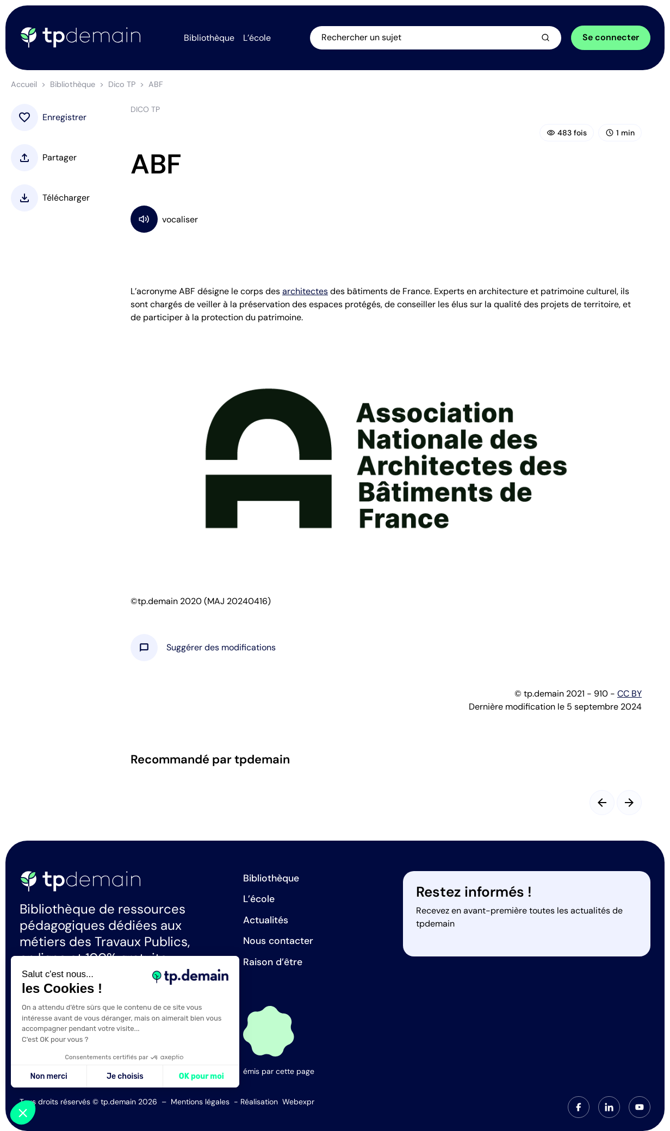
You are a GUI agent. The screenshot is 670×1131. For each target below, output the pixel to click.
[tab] (579, 1107)
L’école (259, 899)
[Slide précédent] (602, 802)
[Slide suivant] (629, 802)
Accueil (24, 84)
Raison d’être (272, 962)
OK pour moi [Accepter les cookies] (201, 1076)
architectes (305, 291)
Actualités (265, 920)
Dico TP (121, 84)
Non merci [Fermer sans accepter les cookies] (48, 1076)
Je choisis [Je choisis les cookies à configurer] (125, 1076)
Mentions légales (200, 1102)
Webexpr (298, 1102)
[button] (221, 647)
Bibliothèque (72, 84)
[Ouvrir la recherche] (436, 37)
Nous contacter (278, 941)
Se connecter (610, 37)
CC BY (629, 693)
